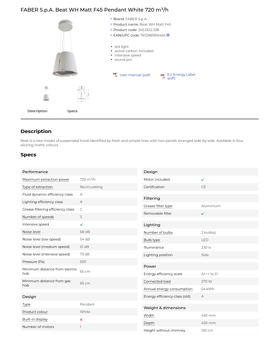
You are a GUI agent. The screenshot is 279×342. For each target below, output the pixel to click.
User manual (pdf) (135, 75)
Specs (72, 111)
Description (37, 111)
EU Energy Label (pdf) (181, 76)
